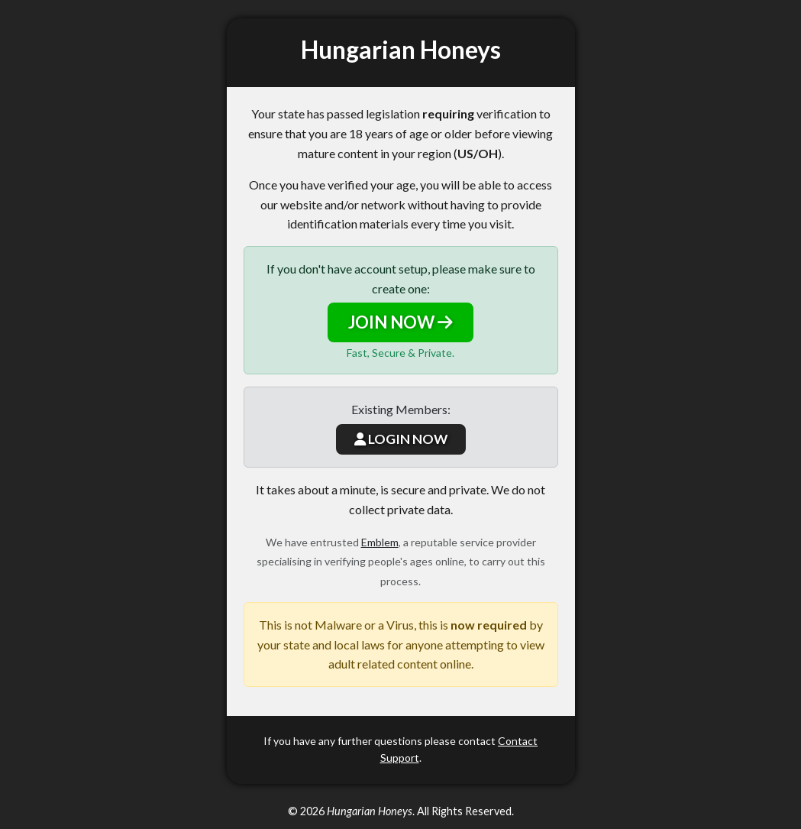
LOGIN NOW (400, 439)
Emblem (380, 542)
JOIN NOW (400, 322)
